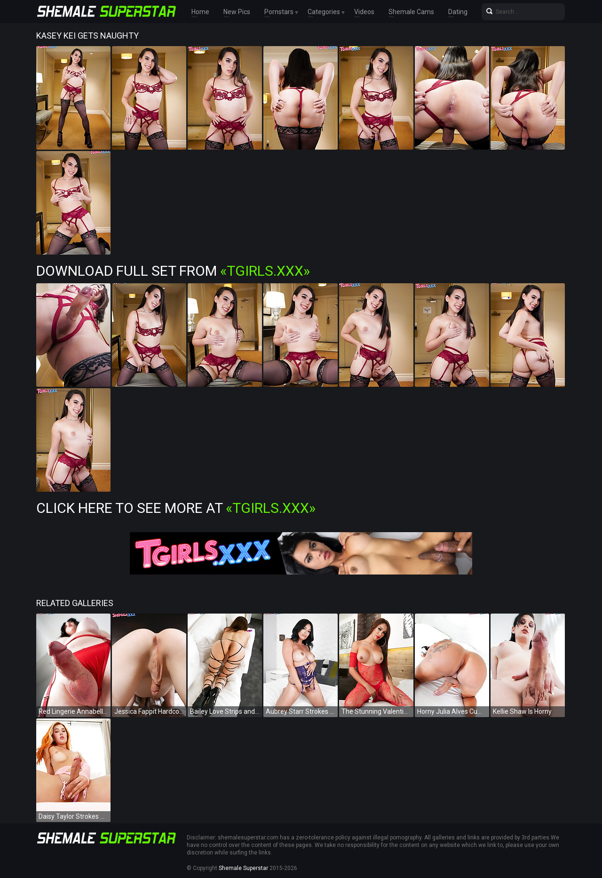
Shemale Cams (411, 12)
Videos (364, 12)
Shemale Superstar (243, 868)
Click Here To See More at (176, 508)
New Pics (236, 12)
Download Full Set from (173, 271)
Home (200, 12)
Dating (457, 12)
